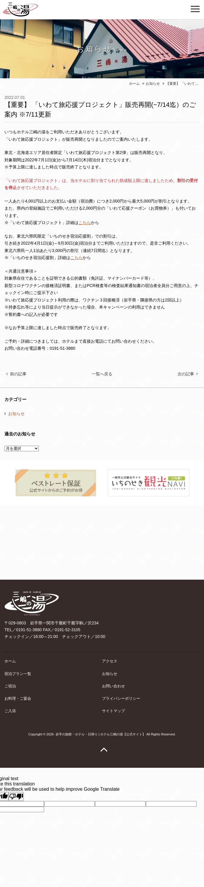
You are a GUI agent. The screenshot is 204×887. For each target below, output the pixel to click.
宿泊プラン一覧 (17, 674)
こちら (84, 222)
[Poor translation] (16, 796)
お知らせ (16, 413)
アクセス (109, 661)
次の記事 (186, 374)
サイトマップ (113, 711)
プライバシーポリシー (121, 698)
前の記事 (18, 374)
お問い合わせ (113, 686)
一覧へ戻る (102, 374)
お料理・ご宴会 (17, 698)
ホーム (10, 661)
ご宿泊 (10, 686)
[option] (55, 483)
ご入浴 (10, 711)
